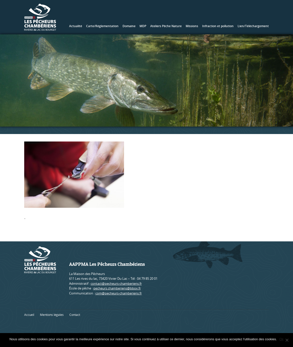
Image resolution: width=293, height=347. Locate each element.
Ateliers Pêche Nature (166, 26)
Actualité (75, 26)
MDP (143, 26)
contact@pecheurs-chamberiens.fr (116, 283)
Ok (281, 339)
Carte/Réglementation (102, 26)
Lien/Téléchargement (253, 26)
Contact (74, 315)
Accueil (29, 315)
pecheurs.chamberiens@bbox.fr (117, 288)
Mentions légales (52, 315)
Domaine (129, 26)
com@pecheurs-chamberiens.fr (118, 293)
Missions (192, 26)
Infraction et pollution (218, 26)
